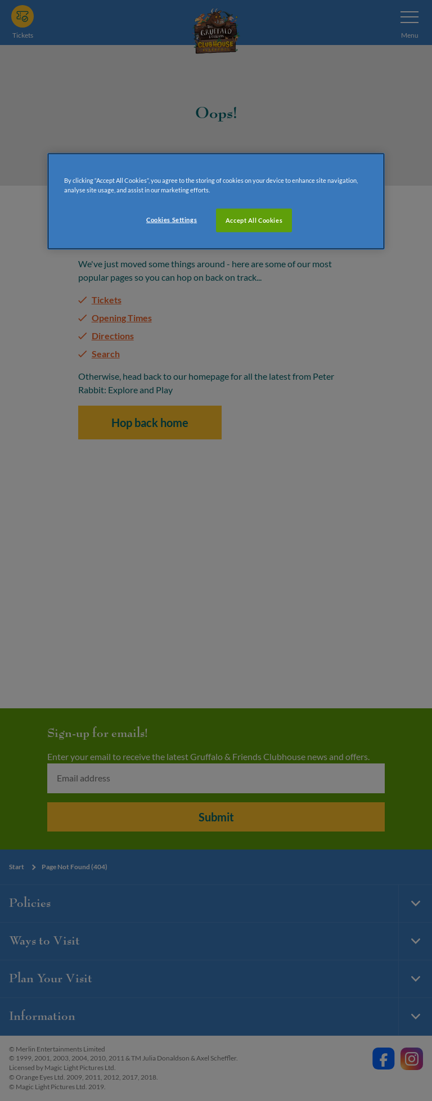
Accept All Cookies (254, 219)
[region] (216, 200)
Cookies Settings (171, 219)
